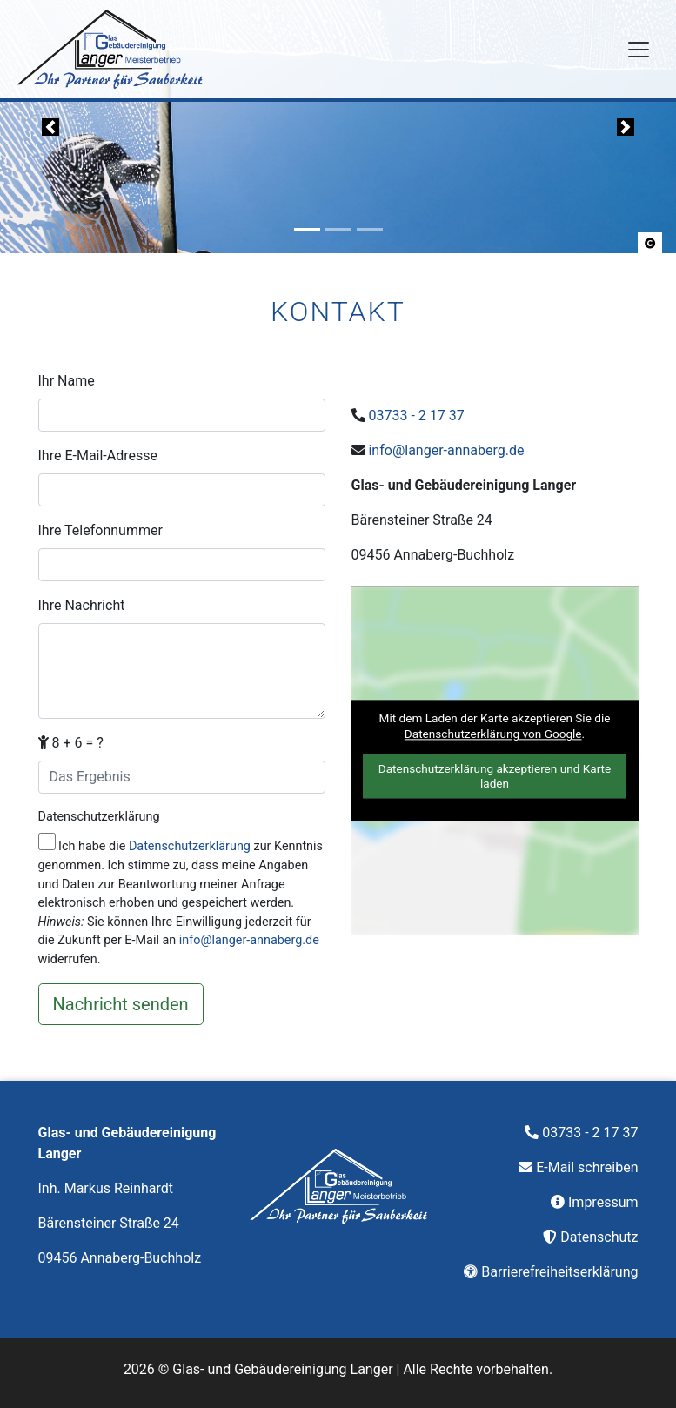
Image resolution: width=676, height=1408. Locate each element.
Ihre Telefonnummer (100, 530)
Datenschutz (599, 1237)
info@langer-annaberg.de (249, 940)
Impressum (603, 1202)
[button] (650, 243)
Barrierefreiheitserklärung (559, 1272)
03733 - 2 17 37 (416, 415)
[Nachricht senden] (121, 1004)
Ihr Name (66, 380)
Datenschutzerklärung (99, 816)
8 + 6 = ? (71, 742)
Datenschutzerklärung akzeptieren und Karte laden (495, 776)
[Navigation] (638, 49)
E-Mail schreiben (587, 1167)
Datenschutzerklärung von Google (493, 734)
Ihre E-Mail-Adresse (98, 455)
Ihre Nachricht (81, 605)
